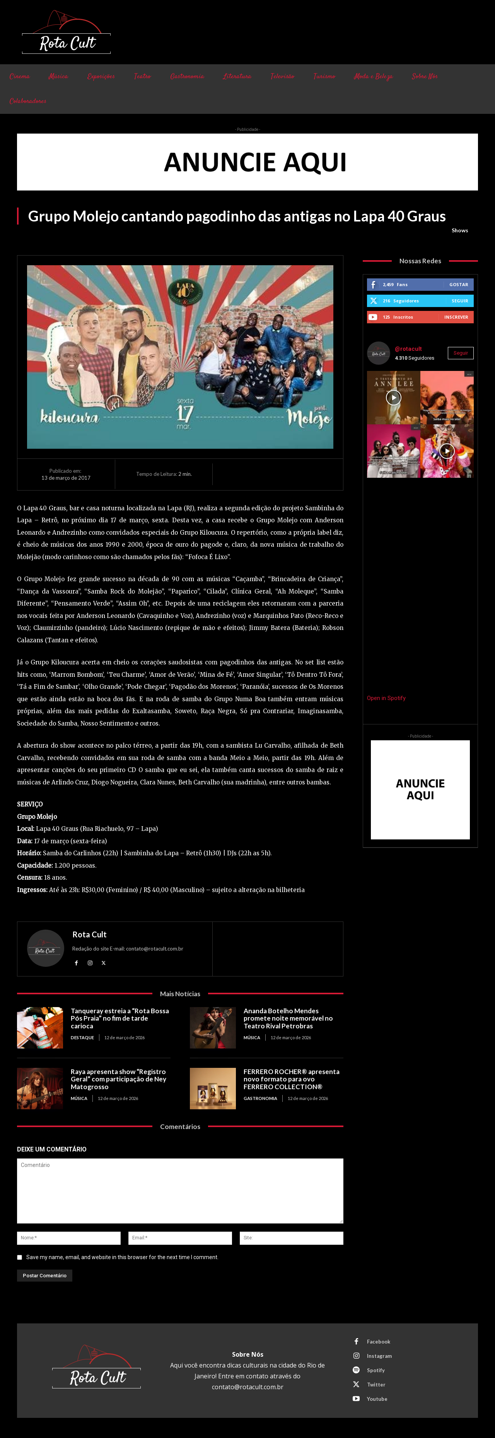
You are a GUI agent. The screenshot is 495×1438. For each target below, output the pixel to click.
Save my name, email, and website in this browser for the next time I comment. (122, 1257)
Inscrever (456, 317)
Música (252, 1037)
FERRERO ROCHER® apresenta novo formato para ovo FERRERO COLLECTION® (292, 1079)
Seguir (460, 301)
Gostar (458, 284)
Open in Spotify (386, 698)
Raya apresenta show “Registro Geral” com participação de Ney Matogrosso (118, 1079)
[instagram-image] (393, 397)
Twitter (376, 1384)
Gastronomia (260, 1098)
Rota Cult (89, 934)
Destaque (82, 1037)
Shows (460, 230)
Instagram (379, 1356)
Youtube (377, 1399)
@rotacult (408, 348)
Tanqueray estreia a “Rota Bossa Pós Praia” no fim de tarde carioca (120, 1018)
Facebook (378, 1341)
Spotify (376, 1370)
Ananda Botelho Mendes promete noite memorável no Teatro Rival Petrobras (288, 1018)
